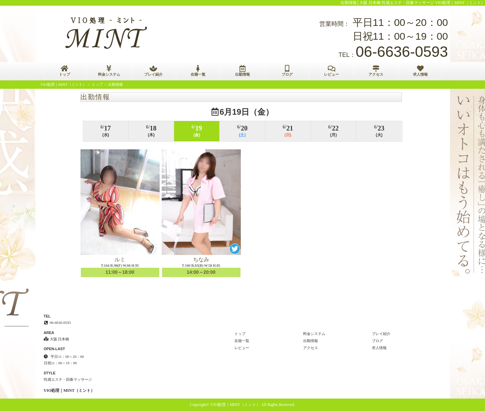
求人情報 (420, 70)
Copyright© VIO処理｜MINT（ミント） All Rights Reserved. (242, 404)
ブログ (287, 70)
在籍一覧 (198, 70)
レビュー (331, 70)
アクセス (376, 70)
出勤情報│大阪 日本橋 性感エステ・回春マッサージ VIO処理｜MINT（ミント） (413, 2)
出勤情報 (242, 70)
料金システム (109, 70)
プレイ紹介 (153, 70)
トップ (64, 70)
